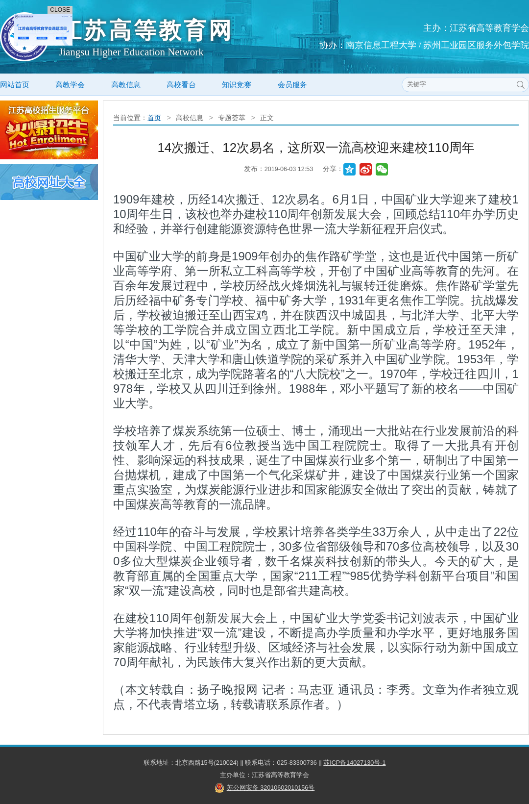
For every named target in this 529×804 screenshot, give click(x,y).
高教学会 (70, 84)
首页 (154, 118)
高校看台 (181, 84)
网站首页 (14, 84)
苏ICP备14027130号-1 (354, 762)
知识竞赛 (236, 84)
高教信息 (126, 84)
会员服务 (292, 84)
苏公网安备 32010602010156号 (271, 787)
